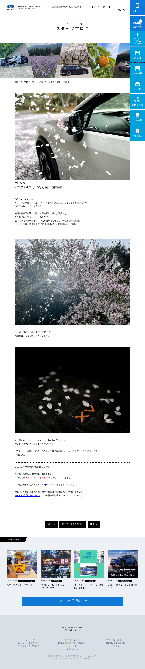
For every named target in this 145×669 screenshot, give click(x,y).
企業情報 (137, 117)
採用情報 (137, 133)
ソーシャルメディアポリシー (29, 646)
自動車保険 (137, 101)
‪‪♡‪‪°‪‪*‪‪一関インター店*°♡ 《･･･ (21, 585)
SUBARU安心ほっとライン (27, 495)
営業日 (137, 54)
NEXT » (94, 524)
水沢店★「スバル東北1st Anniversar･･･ (52, 586)
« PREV (51, 524)
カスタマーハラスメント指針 (29, 643)
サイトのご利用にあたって (72, 640)
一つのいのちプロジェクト (137, 38)
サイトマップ (29, 640)
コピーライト (115, 646)
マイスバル (137, 7)
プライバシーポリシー (115, 640)
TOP (17, 82)
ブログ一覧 (29, 82)
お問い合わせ (72, 649)
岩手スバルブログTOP (72, 524)
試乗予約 (137, 23)
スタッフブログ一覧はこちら (72, 601)
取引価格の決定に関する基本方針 (72, 643)
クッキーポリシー (72, 646)
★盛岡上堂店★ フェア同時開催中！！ (122, 586)
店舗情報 (137, 70)
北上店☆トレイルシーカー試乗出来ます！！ (88, 586)
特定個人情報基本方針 (115, 643)
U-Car (137, 85)
